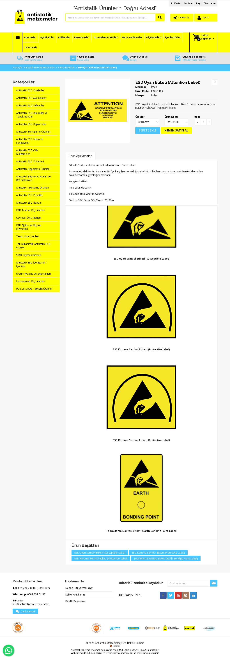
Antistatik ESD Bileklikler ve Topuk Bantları (31, 114)
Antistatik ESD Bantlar (29, 202)
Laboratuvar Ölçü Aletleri (30, 281)
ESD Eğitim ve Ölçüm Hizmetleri (28, 226)
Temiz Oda (30, 47)
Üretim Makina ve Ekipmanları (33, 273)
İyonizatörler (173, 37)
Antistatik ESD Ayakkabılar (31, 98)
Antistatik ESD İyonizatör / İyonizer (31, 264)
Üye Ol (206, 17)
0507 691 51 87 (36, 594)
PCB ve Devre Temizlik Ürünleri (34, 288)
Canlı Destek (25, 611)
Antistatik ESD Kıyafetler (30, 90)
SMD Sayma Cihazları (28, 255)
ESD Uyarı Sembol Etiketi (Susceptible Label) (141, 258)
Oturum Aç (184, 17)
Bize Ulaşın (210, 3)
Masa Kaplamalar (132, 37)
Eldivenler (64, 37)
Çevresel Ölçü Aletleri (28, 217)
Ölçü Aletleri (153, 37)
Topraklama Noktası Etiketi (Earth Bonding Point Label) (141, 531)
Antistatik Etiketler (66, 67)
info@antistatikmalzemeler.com (31, 604)
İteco (154, 87)
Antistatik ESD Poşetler (29, 195)
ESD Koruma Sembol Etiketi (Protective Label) (141, 349)
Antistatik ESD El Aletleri (30, 161)
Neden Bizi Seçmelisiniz (79, 588)
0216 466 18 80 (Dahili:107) (34, 588)
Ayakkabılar (47, 37)
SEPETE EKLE (148, 130)
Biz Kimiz (175, 3)
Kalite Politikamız (75, 594)
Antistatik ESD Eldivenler (30, 105)
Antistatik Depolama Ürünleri (33, 169)
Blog (198, 3)
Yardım (188, 3)
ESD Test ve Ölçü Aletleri (30, 210)
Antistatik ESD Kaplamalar (31, 124)
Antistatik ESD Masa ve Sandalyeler (29, 140)
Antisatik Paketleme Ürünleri (32, 187)
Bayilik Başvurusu (75, 601)
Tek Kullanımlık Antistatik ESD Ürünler (33, 245)
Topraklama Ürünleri (105, 37)
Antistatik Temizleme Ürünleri (33, 131)
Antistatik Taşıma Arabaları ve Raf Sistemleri (33, 178)
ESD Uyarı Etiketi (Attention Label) (167, 82)
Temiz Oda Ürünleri (27, 236)
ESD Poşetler (81, 37)
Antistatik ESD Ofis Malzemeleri (39, 67)
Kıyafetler (30, 37)
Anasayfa (17, 67)
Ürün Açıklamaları (80, 156)
